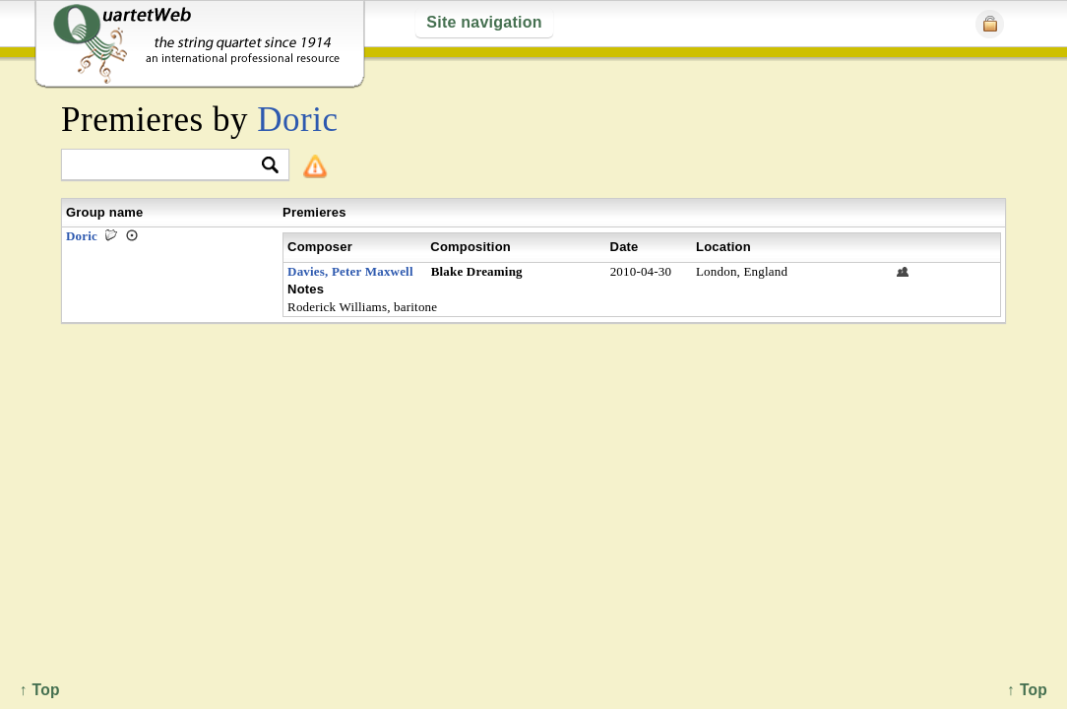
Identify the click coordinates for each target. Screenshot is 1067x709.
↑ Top (1027, 689)
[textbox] (167, 166)
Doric (297, 119)
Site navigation (483, 22)
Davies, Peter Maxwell (350, 271)
